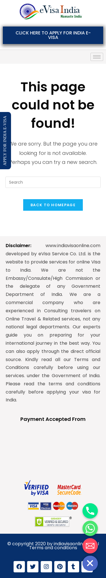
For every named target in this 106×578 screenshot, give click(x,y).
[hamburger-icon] (96, 57)
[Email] (90, 545)
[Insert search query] (53, 182)
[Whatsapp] (90, 528)
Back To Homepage (53, 205)
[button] (53, 35)
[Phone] (90, 510)
